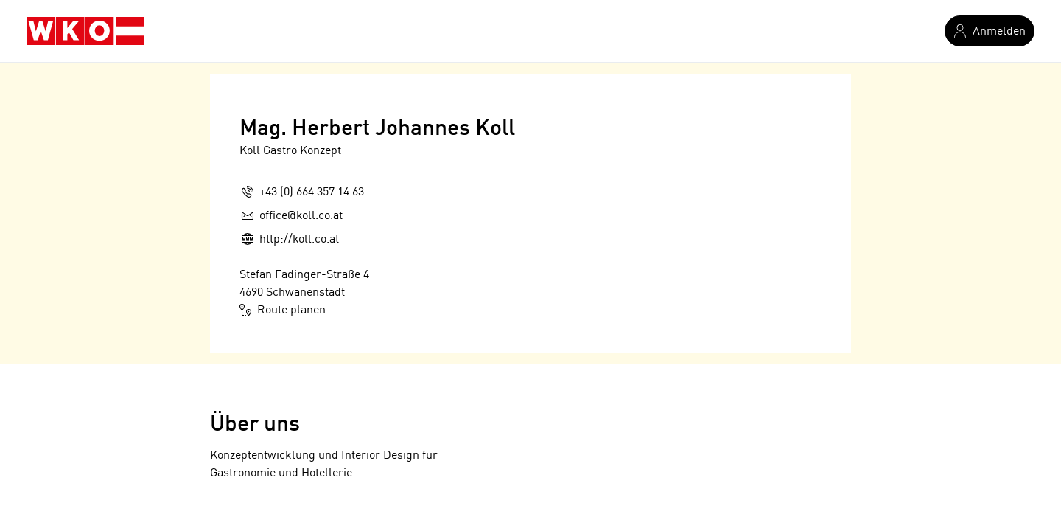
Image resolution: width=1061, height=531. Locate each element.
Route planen (282, 309)
